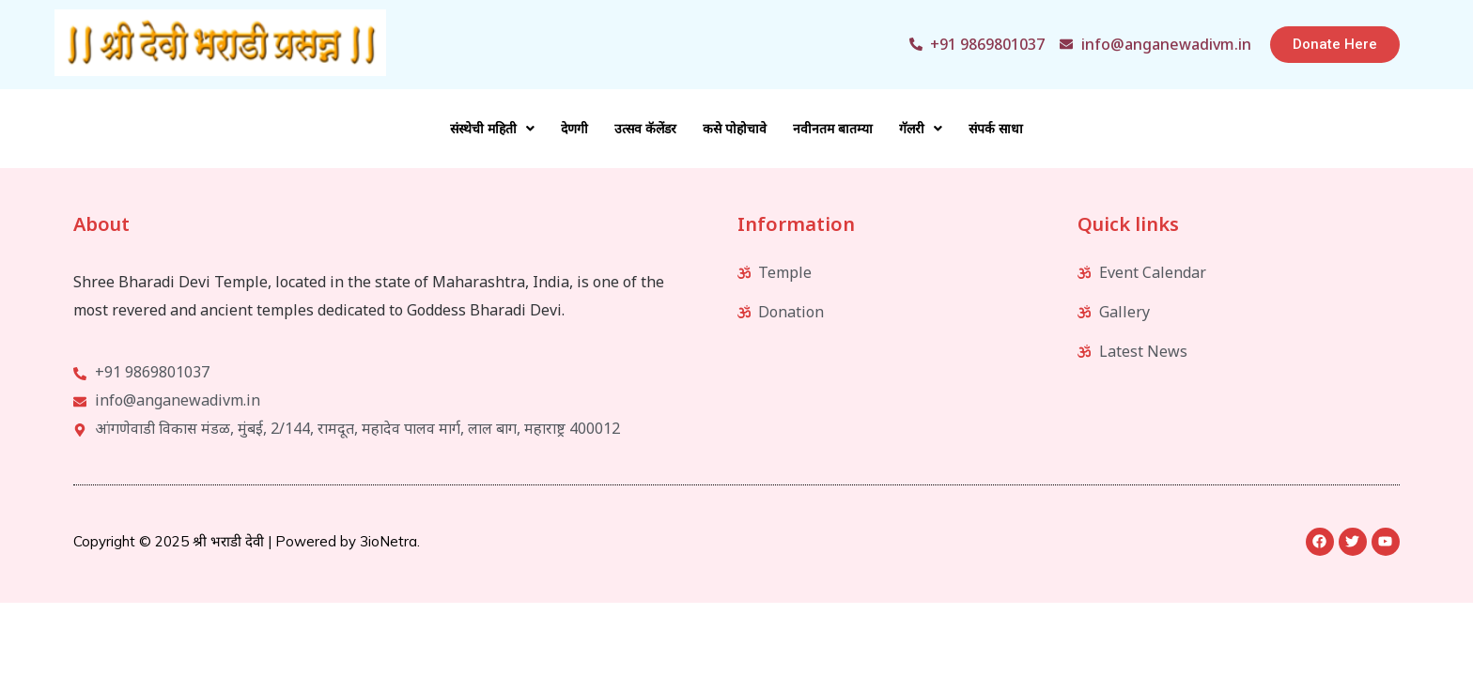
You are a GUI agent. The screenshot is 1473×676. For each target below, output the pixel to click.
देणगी (574, 128)
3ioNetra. (390, 541)
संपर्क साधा (996, 128)
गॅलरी (920, 128)
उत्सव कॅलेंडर (645, 128)
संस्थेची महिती (492, 128)
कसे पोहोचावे (735, 128)
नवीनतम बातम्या (833, 128)
